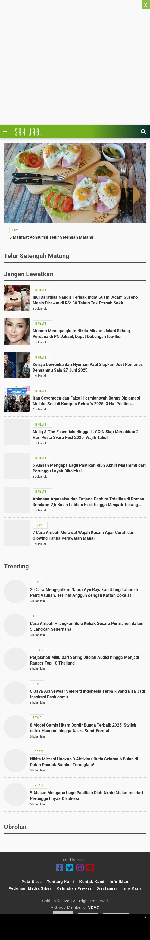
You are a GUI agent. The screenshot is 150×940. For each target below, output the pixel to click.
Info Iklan (119, 882)
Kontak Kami (92, 882)
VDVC (93, 907)
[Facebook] (60, 867)
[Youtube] (90, 867)
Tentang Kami (60, 882)
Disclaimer (106, 888)
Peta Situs (32, 882)
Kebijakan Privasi (74, 888)
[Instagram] (80, 867)
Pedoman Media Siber (30, 888)
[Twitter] (70, 867)
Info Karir (132, 888)
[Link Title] (6, 131)
